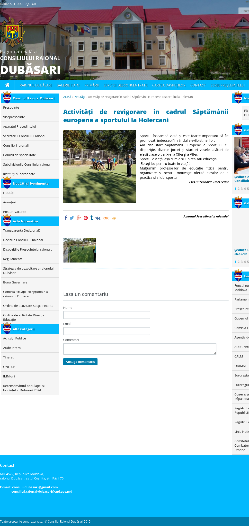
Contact (198, 85)
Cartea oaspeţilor (168, 85)
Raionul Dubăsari (36, 85)
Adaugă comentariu (80, 362)
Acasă (67, 97)
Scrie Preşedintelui (228, 85)
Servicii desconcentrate (125, 85)
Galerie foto (68, 85)
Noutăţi (79, 97)
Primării (91, 85)
